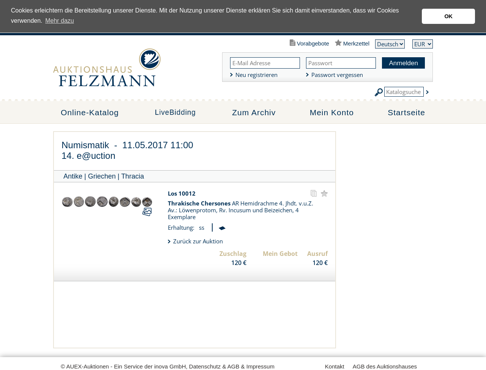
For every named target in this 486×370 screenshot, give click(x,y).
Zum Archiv (254, 112)
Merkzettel (356, 43)
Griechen (102, 176)
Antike (72, 176)
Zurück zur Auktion (198, 241)
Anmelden (403, 63)
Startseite (406, 112)
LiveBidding (175, 113)
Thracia (132, 176)
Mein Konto (332, 112)
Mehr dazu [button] (59, 20)
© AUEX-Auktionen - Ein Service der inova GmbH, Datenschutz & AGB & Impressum (168, 366)
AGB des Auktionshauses (385, 366)
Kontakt (334, 366)
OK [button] (448, 16)
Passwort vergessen (337, 74)
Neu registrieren (256, 74)
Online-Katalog (90, 112)
